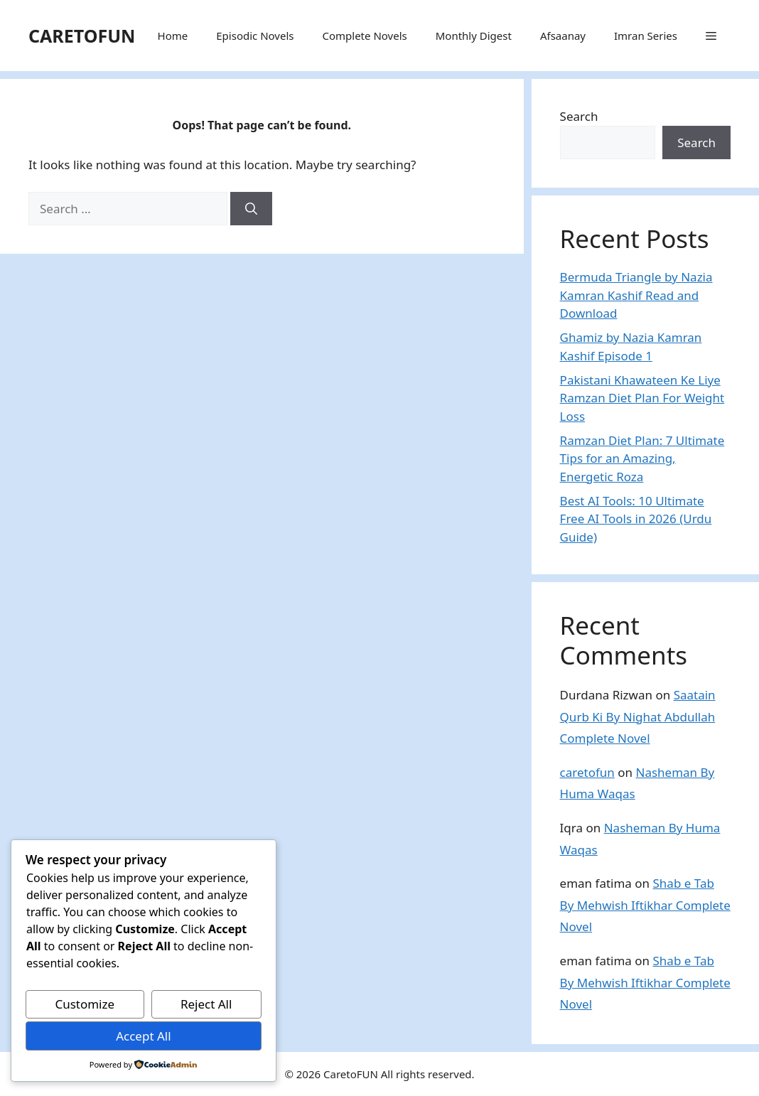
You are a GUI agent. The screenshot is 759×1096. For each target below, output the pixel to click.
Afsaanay (563, 35)
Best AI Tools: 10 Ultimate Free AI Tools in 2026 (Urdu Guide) (636, 519)
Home (173, 35)
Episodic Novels (255, 35)
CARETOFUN (81, 35)
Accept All (143, 1036)
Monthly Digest (474, 35)
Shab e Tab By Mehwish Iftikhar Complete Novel (645, 905)
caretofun (587, 772)
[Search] (251, 209)
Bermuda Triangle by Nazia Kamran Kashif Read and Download (636, 295)
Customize (84, 1004)
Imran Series (645, 35)
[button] (711, 35)
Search (579, 116)
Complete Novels (364, 35)
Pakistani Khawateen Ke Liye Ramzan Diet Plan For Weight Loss (642, 398)
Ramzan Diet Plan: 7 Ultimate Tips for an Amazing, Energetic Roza (642, 458)
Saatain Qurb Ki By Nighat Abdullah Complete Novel (638, 716)
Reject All (206, 1004)
